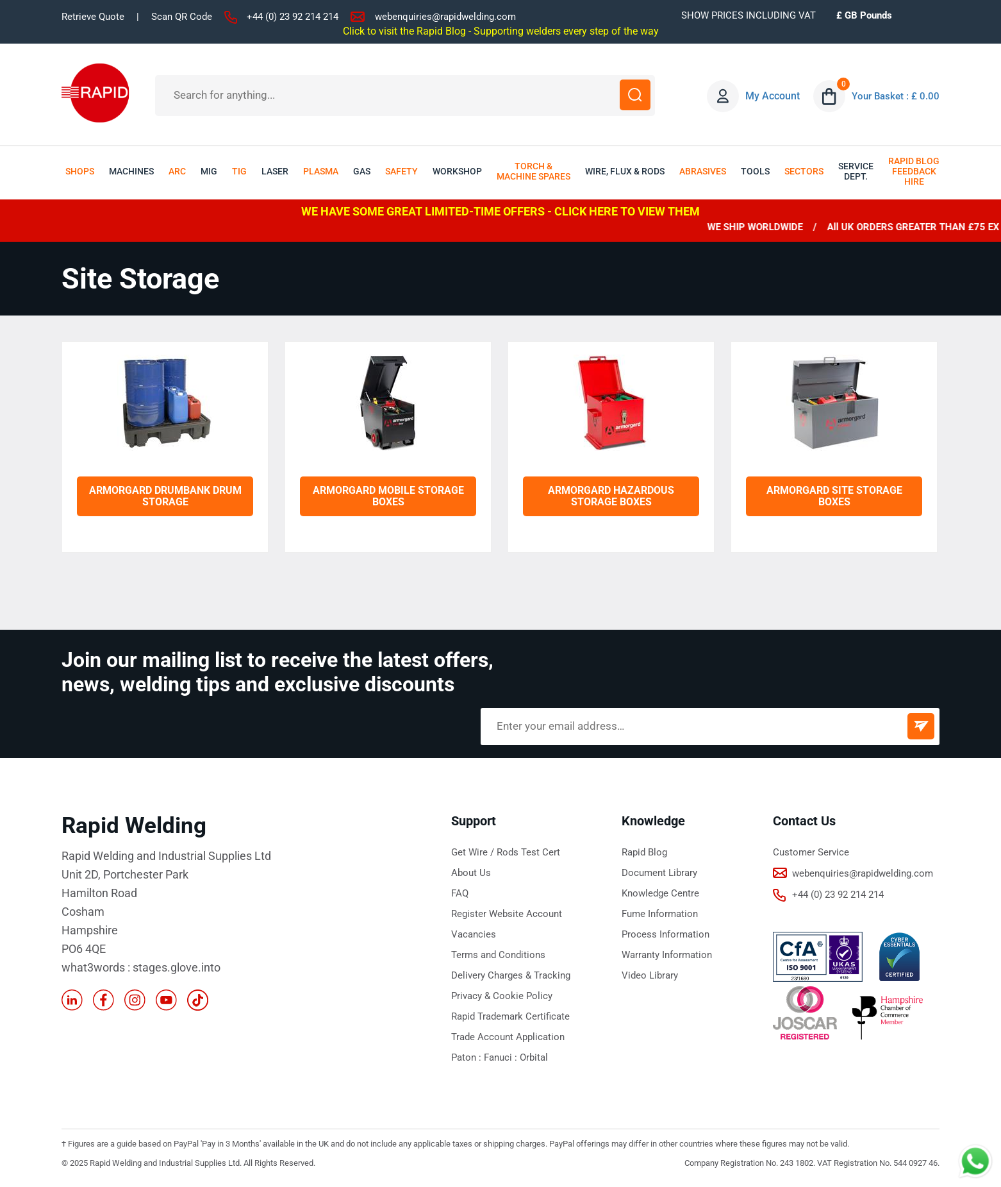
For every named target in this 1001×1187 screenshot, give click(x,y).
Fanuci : (502, 1057)
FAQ (459, 893)
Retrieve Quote (93, 16)
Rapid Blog (644, 852)
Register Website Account (506, 914)
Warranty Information (667, 955)
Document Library (659, 873)
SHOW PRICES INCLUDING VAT (748, 15)
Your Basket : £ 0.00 (893, 96)
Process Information (665, 934)
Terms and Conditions (498, 955)
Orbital (534, 1057)
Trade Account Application (508, 1037)
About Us (471, 873)
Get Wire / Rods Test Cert (505, 852)
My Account (769, 96)
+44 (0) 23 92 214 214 (292, 16)
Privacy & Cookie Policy (501, 996)
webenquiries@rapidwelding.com (445, 16)
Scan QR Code (181, 16)
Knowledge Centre (660, 893)
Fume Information (660, 914)
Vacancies (473, 934)
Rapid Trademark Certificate (510, 1016)
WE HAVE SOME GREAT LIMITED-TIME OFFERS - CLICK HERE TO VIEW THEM (500, 211)
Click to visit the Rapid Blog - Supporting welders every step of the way (501, 30)
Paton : (467, 1057)
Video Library (650, 975)
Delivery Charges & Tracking (510, 975)
